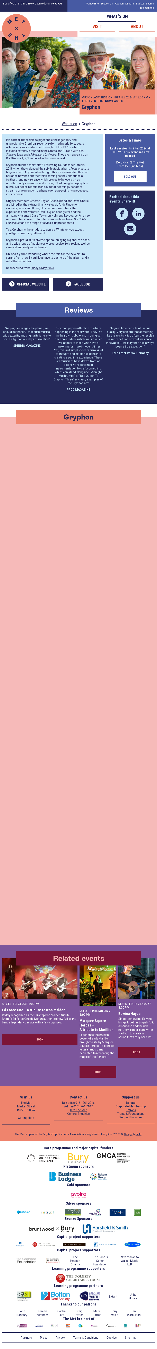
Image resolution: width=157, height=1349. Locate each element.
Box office (17, 3)
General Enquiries (78, 1113)
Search (150, 3)
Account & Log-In (124, 3)
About (137, 26)
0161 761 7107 (83, 1106)
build (138, 1134)
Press (43, 1337)
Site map (131, 1337)
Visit (97, 26)
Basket (140, 3)
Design (128, 1134)
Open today (48, 3)
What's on (69, 123)
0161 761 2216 (85, 1102)
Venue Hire (92, 3)
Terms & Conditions (85, 1337)
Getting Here (26, 1117)
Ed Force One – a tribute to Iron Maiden (33, 1010)
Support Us (107, 3)
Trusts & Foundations (130, 1113)
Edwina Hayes (129, 1013)
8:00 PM (33, 1004)
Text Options (147, 8)
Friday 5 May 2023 (42, 268)
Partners (26, 1337)
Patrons (131, 1110)
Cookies (112, 1337)
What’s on (117, 16)
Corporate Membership (131, 1106)
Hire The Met (78, 1110)
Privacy (60, 1337)
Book (39, 1039)
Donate (131, 1102)
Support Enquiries (130, 1117)
